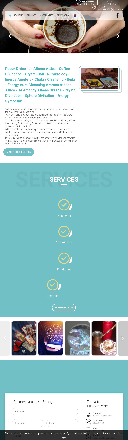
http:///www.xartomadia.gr (104, 368)
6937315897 (113, 4)
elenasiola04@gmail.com (110, 9)
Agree (64, 438)
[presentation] (31, 407)
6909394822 (88, 4)
